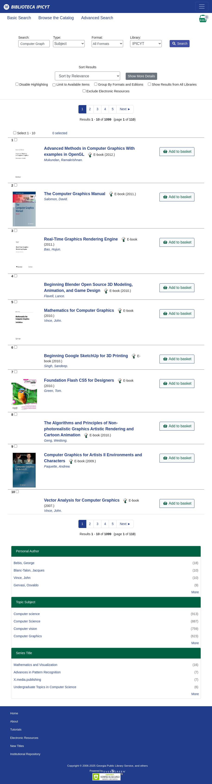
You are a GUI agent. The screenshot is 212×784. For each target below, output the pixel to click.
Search (179, 43)
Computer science (27, 614)
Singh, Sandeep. (56, 366)
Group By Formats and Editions (118, 84)
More (195, 592)
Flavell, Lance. (54, 296)
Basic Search (19, 18)
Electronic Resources (24, 738)
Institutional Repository (25, 754)
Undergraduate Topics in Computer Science (45, 687)
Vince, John (22, 578)
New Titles (17, 746)
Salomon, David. (56, 199)
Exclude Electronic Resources (106, 91)
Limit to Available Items (71, 84)
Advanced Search (97, 18)
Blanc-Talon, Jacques (29, 570)
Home (14, 713)
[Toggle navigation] (201, 6)
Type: (68, 41)
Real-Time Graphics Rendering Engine (81, 239)
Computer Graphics (28, 636)
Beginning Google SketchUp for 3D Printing (86, 355)
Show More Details (141, 76)
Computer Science (27, 621)
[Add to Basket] (15, 139)
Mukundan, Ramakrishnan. (63, 160)
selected (59, 133)
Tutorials (16, 729)
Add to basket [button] (177, 151)
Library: (146, 41)
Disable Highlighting (32, 84)
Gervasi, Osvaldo (26, 585)
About (14, 721)
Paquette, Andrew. (57, 466)
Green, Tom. (53, 391)
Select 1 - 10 (26, 133)
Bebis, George (24, 563)
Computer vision (25, 629)
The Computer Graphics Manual (75, 193)
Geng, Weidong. (55, 440)
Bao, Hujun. (52, 249)
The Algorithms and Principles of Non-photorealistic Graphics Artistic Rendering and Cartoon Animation (89, 429)
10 (13, 492)
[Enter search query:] (34, 43)
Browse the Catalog (56, 18)
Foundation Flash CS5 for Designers (79, 380)
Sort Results (87, 67)
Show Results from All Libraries (172, 84)
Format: (107, 41)
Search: (34, 41)
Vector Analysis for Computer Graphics (82, 500)
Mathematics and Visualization (35, 665)
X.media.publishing (27, 679)
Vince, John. (53, 320)
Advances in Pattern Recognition (37, 672)
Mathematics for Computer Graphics (79, 310)
